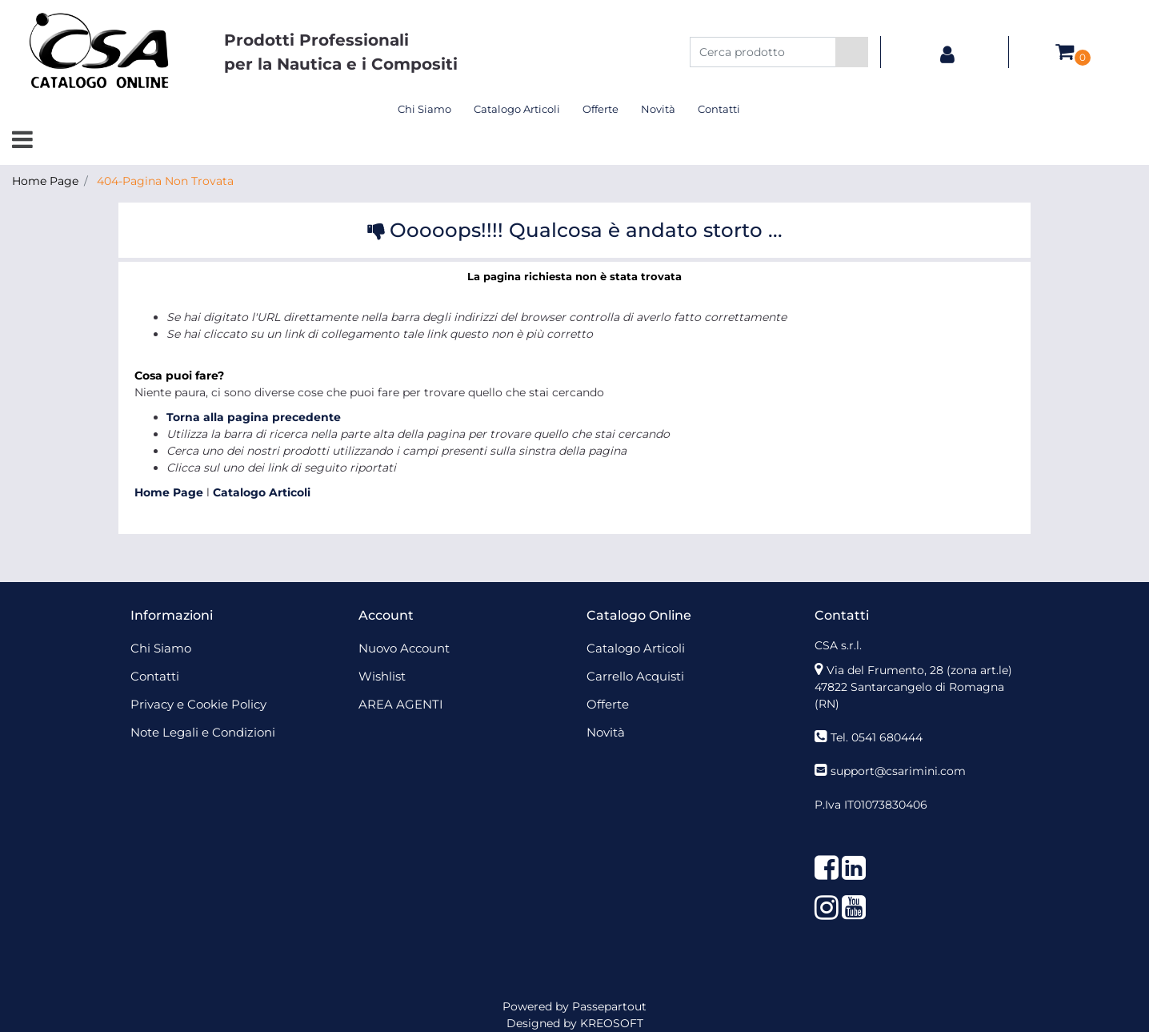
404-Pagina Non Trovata (165, 181)
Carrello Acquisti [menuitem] (635, 676)
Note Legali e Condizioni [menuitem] (202, 732)
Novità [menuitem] (658, 108)
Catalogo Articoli (261, 492)
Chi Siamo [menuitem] (424, 108)
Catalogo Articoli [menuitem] (517, 108)
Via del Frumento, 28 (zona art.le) (919, 670)
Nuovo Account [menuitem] (404, 648)
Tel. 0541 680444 (877, 737)
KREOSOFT (611, 1023)
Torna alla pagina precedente (253, 417)
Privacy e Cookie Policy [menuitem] (198, 704)
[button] (851, 52)
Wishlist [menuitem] (382, 676)
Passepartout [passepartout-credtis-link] (609, 1006)
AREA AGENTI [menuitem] (400, 704)
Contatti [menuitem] (719, 108)
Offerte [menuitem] (601, 108)
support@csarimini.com (898, 771)
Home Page (45, 181)
